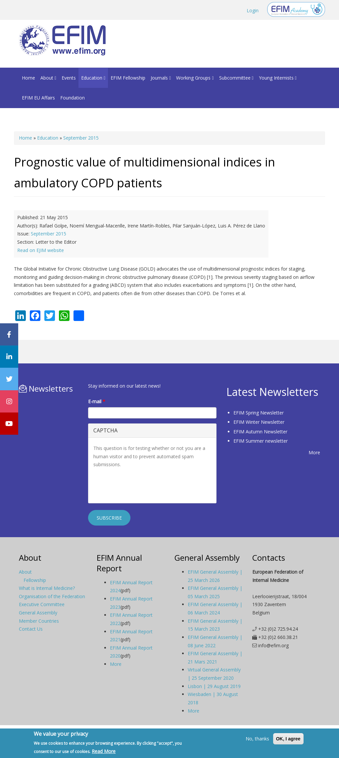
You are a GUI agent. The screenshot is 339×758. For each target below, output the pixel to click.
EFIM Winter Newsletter (258, 422)
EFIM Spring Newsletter (258, 413)
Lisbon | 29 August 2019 (214, 686)
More (314, 452)
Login (253, 10)
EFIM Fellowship (128, 78)
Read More (104, 751)
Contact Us (31, 629)
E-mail (96, 401)
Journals (161, 78)
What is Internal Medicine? (47, 588)
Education (93, 78)
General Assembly (38, 612)
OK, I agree (288, 738)
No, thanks (257, 738)
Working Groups (195, 78)
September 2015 (81, 138)
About (48, 78)
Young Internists (278, 78)
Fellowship (35, 580)
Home (28, 78)
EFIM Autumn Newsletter (260, 431)
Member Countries (39, 621)
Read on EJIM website (40, 250)
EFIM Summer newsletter (260, 441)
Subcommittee (236, 78)
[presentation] (143, 485)
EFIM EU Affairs (38, 98)
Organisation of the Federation (52, 596)
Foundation (72, 98)
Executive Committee (42, 604)
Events (69, 78)
